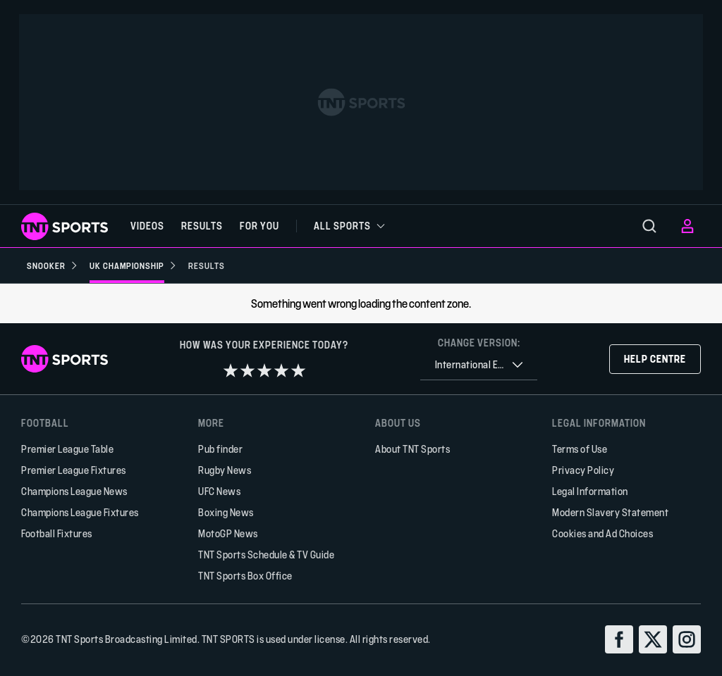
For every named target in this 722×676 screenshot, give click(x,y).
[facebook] (619, 639)
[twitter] (653, 639)
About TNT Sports (412, 449)
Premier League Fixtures (73, 470)
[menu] (649, 226)
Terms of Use (579, 449)
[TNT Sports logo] (64, 226)
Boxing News (226, 512)
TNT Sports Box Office (245, 576)
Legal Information (590, 491)
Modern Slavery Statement (610, 512)
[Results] (207, 265)
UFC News (219, 491)
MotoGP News (228, 533)
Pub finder (220, 449)
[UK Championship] (133, 265)
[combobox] (478, 365)
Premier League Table (67, 449)
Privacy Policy (583, 470)
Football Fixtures (56, 533)
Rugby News (224, 470)
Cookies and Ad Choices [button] (602, 533)
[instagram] (687, 639)
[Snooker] (52, 265)
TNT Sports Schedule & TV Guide (266, 555)
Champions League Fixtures (80, 512)
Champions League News (74, 491)
